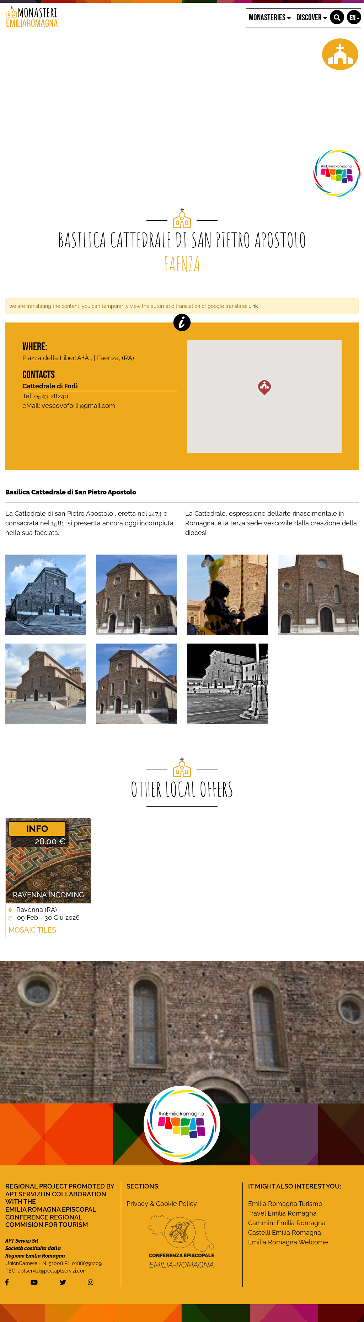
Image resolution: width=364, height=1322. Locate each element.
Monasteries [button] (270, 17)
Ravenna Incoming (48, 895)
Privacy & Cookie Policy (162, 1203)
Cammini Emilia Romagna (287, 1223)
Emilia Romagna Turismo (285, 1203)
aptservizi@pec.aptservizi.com (52, 1271)
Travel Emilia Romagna (282, 1213)
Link (253, 306)
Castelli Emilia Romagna (284, 1232)
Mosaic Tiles (32, 930)
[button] (337, 17)
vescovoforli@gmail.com (78, 405)
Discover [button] (311, 17)
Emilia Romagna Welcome (288, 1242)
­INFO (37, 828)
